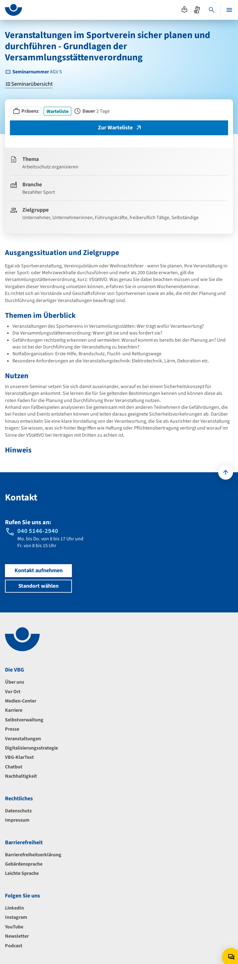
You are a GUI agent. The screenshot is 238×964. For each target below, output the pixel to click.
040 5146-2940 (37, 531)
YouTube (14, 926)
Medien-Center (20, 701)
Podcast (13, 945)
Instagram (16, 917)
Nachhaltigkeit (21, 776)
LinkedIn (14, 908)
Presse (12, 729)
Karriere (13, 710)
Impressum (17, 820)
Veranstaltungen (23, 738)
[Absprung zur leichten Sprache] (184, 9)
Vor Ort (12, 691)
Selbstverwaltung (24, 719)
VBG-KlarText (19, 757)
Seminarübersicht (29, 84)
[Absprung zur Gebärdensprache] (197, 9)
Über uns (14, 682)
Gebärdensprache (23, 864)
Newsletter (17, 936)
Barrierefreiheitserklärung (33, 854)
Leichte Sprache (22, 873)
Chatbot (13, 766)
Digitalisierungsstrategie (31, 748)
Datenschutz (18, 810)
